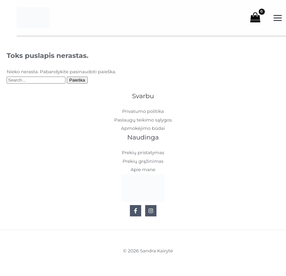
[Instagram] (150, 211)
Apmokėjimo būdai (143, 129)
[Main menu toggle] (277, 18)
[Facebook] (135, 211)
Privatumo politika (143, 112)
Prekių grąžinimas (143, 162)
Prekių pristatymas (143, 153)
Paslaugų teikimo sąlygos (143, 121)
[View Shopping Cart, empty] (258, 18)
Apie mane (143, 170)
